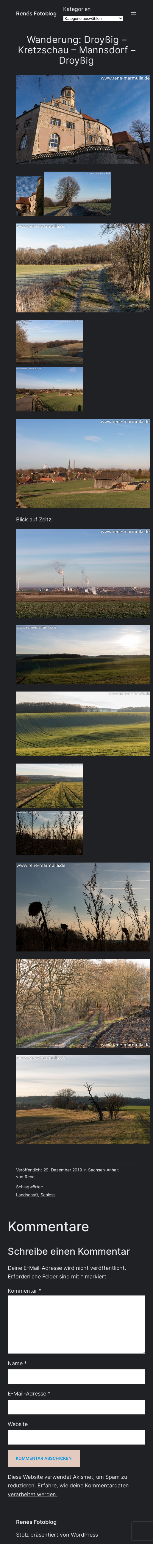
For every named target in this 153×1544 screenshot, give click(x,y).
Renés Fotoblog (36, 13)
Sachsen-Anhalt (103, 1170)
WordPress (84, 1535)
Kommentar (24, 1291)
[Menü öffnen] (133, 13)
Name (17, 1363)
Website (18, 1424)
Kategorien (77, 9)
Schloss (47, 1194)
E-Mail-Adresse (29, 1393)
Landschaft (27, 1194)
